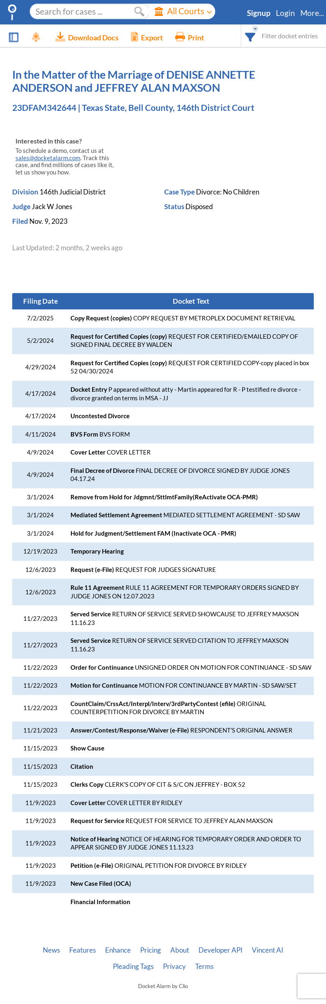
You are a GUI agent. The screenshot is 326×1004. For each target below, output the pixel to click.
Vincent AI (267, 950)
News (51, 950)
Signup (259, 13)
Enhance (118, 950)
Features (82, 950)
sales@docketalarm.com (47, 157)
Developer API (220, 950)
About (179, 950)
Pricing (150, 950)
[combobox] (250, 35)
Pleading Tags (133, 966)
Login (285, 13)
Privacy (174, 966)
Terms (204, 966)
